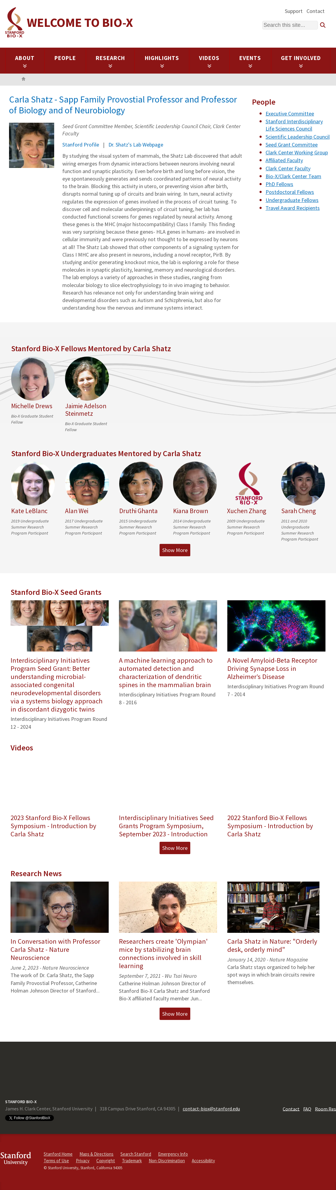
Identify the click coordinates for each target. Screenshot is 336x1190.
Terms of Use (56, 1160)
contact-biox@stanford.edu (211, 1109)
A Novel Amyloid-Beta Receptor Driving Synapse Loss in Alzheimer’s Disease (272, 668)
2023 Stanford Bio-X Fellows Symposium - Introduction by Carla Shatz (53, 825)
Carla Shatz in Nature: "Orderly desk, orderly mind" (272, 945)
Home (23, 79)
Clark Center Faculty (288, 168)
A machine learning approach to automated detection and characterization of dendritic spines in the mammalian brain (166, 672)
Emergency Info (173, 1154)
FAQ (307, 1109)
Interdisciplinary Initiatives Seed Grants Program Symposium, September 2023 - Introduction (166, 825)
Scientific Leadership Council (298, 136)
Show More (175, 550)
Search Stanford (135, 1154)
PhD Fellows (279, 184)
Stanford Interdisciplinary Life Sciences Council (294, 125)
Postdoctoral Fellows (290, 191)
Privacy (82, 1160)
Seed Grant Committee (292, 144)
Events (250, 61)
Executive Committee (290, 113)
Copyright (105, 1160)
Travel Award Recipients (293, 207)
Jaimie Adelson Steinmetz (85, 410)
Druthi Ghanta (138, 511)
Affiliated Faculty (284, 160)
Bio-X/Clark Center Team (293, 176)
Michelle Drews (31, 406)
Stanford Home (58, 1154)
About (25, 61)
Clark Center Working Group (297, 152)
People (65, 58)
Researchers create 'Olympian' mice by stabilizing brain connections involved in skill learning (163, 953)
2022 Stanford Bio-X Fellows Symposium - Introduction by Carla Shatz (270, 825)
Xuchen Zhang (246, 511)
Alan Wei (76, 511)
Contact (315, 11)
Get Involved (301, 61)
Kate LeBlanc (29, 511)
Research (110, 61)
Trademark (132, 1160)
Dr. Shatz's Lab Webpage (135, 144)
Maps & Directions (96, 1154)
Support (294, 11)
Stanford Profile (80, 144)
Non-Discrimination (167, 1160)
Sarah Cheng (298, 511)
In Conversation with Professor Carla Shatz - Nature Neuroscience (55, 949)
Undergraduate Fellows (292, 200)
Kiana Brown (190, 511)
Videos (209, 61)
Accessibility (203, 1160)
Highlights (162, 61)
